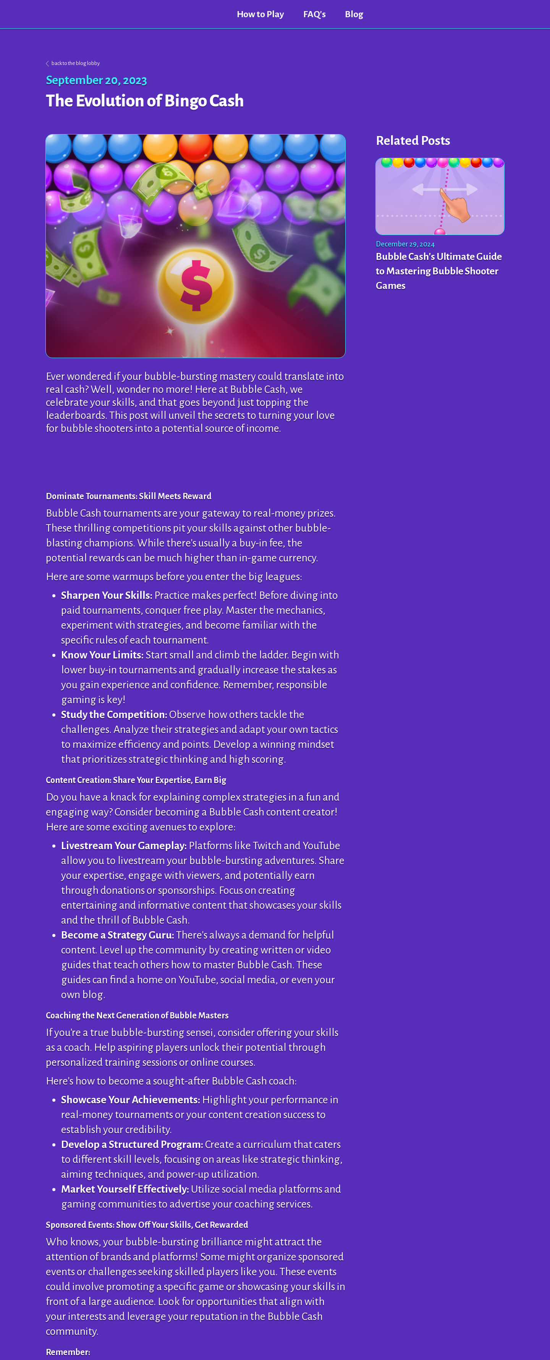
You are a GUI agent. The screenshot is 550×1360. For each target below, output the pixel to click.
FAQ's (314, 14)
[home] (136, 14)
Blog (354, 14)
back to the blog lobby (76, 63)
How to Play (260, 14)
